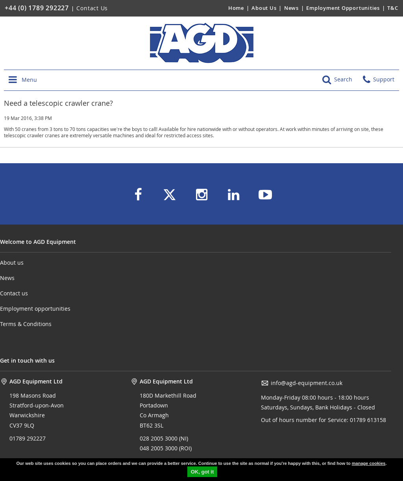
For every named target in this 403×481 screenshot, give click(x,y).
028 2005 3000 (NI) (164, 438)
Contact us (14, 293)
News (291, 7)
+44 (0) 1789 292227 (37, 8)
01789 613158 (367, 420)
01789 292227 (27, 438)
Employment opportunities (35, 308)
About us (12, 262)
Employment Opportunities (343, 7)
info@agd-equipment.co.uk (301, 383)
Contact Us (92, 8)
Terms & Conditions (26, 324)
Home (236, 7)
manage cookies (369, 463)
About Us (264, 7)
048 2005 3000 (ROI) (166, 448)
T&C (392, 7)
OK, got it (202, 472)
